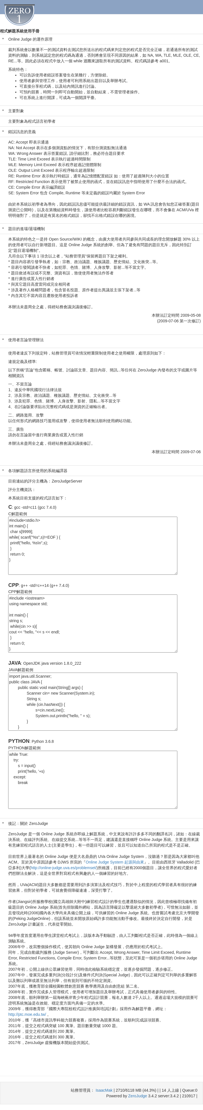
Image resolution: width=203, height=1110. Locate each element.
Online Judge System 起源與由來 (115, 862)
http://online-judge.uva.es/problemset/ (63, 867)
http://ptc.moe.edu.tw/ (27, 1014)
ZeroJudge (137, 1096)
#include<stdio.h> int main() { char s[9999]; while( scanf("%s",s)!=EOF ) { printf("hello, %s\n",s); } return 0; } (92, 546)
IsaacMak (104, 1090)
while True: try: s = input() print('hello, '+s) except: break (92, 780)
